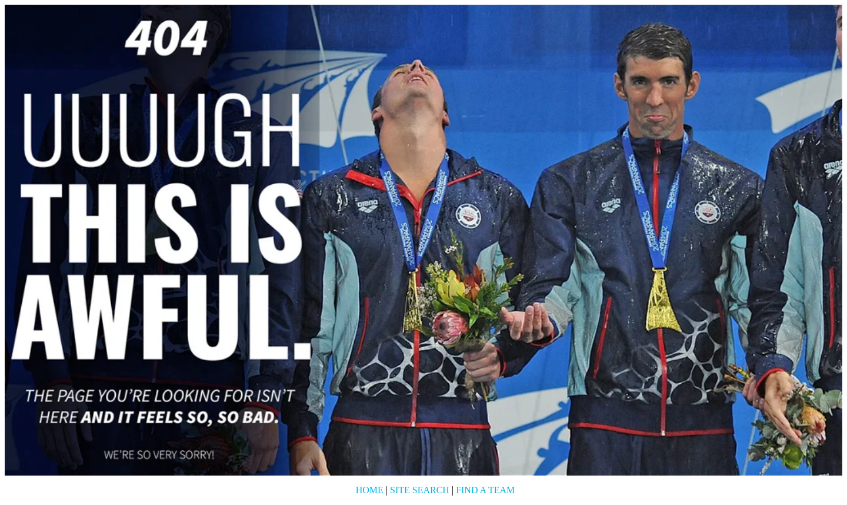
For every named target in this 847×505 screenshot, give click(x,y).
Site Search (419, 490)
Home (370, 490)
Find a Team (485, 490)
